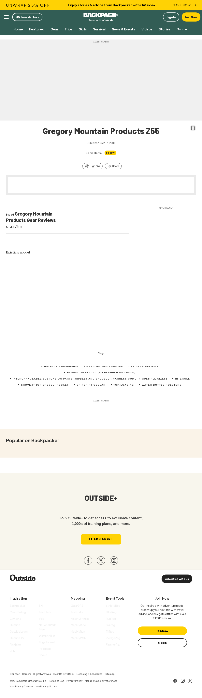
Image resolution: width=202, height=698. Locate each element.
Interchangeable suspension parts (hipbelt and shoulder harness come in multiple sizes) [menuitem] (89, 378)
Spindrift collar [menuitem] (91, 384)
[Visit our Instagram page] (114, 561)
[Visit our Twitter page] (101, 561)
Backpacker (101, 15)
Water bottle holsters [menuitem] (162, 384)
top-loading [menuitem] (124, 384)
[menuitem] (15, 29)
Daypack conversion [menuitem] (60, 366)
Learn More (101, 540)
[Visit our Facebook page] (88, 561)
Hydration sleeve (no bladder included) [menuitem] (101, 372)
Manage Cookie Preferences (101, 681)
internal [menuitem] (183, 378)
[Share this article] (113, 166)
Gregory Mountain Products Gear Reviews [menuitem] (122, 366)
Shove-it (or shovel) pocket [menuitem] (44, 384)
